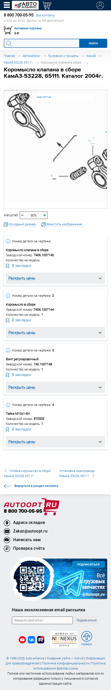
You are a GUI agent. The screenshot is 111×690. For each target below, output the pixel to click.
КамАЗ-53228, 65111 (18, 62)
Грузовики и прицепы (63, 56)
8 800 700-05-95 (23, 511)
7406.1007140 (43, 97)
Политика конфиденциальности (65, 663)
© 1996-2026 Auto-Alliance (25, 658)
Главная (9, 56)
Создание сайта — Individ (65, 658)
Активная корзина (28, 28)
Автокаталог (31, 56)
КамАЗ (91, 56)
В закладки (18, 265)
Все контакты (45, 15)
